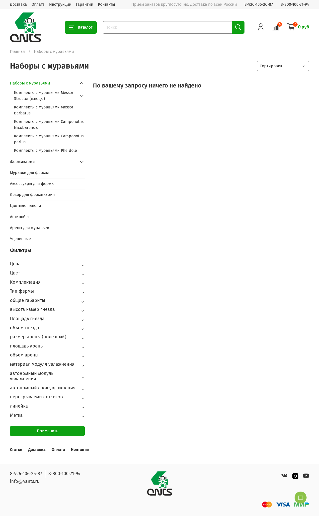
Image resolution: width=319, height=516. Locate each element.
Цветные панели (25, 205)
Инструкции (60, 4)
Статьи (16, 449)
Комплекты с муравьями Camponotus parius (48, 139)
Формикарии (22, 161)
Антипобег (19, 216)
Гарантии (84, 4)
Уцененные (20, 238)
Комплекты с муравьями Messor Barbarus (43, 110)
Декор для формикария (32, 194)
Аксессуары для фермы (32, 183)
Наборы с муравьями (30, 83)
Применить (47, 431)
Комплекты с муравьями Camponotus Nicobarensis (48, 124)
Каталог (80, 27)
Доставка (18, 4)
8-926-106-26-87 (258, 4)
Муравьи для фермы (29, 172)
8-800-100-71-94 (295, 4)
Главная (17, 51)
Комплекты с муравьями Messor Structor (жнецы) (43, 95)
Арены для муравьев (29, 227)
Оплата (38, 4)
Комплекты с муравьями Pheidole (45, 150)
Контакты (106, 4)
